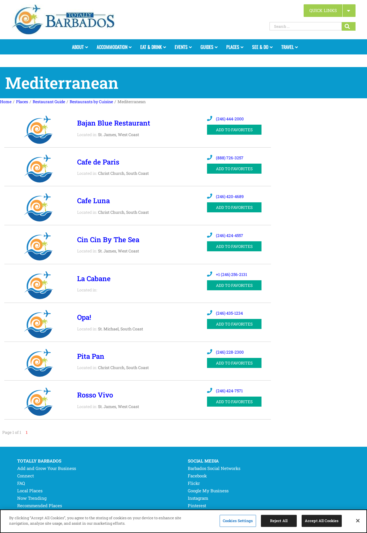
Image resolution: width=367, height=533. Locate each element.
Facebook (197, 476)
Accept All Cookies (322, 520)
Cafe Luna (93, 200)
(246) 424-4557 (225, 235)
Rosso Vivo (95, 394)
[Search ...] (306, 26)
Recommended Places (39, 505)
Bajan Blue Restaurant (113, 123)
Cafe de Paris (98, 161)
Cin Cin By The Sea (108, 239)
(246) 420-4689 (225, 196)
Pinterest (197, 505)
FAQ (21, 483)
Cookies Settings (238, 520)
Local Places (29, 490)
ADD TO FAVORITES (234, 129)
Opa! (84, 317)
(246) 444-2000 (225, 119)
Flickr (194, 483)
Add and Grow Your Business (46, 468)
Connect (25, 476)
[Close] (358, 520)
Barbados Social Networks (214, 468)
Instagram (198, 498)
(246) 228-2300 (225, 352)
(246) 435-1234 (225, 313)
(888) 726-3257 (225, 157)
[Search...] (349, 26)
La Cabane (94, 278)
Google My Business (208, 490)
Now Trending (31, 498)
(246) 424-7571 (225, 390)
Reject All (279, 520)
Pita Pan (90, 356)
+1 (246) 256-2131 (227, 274)
